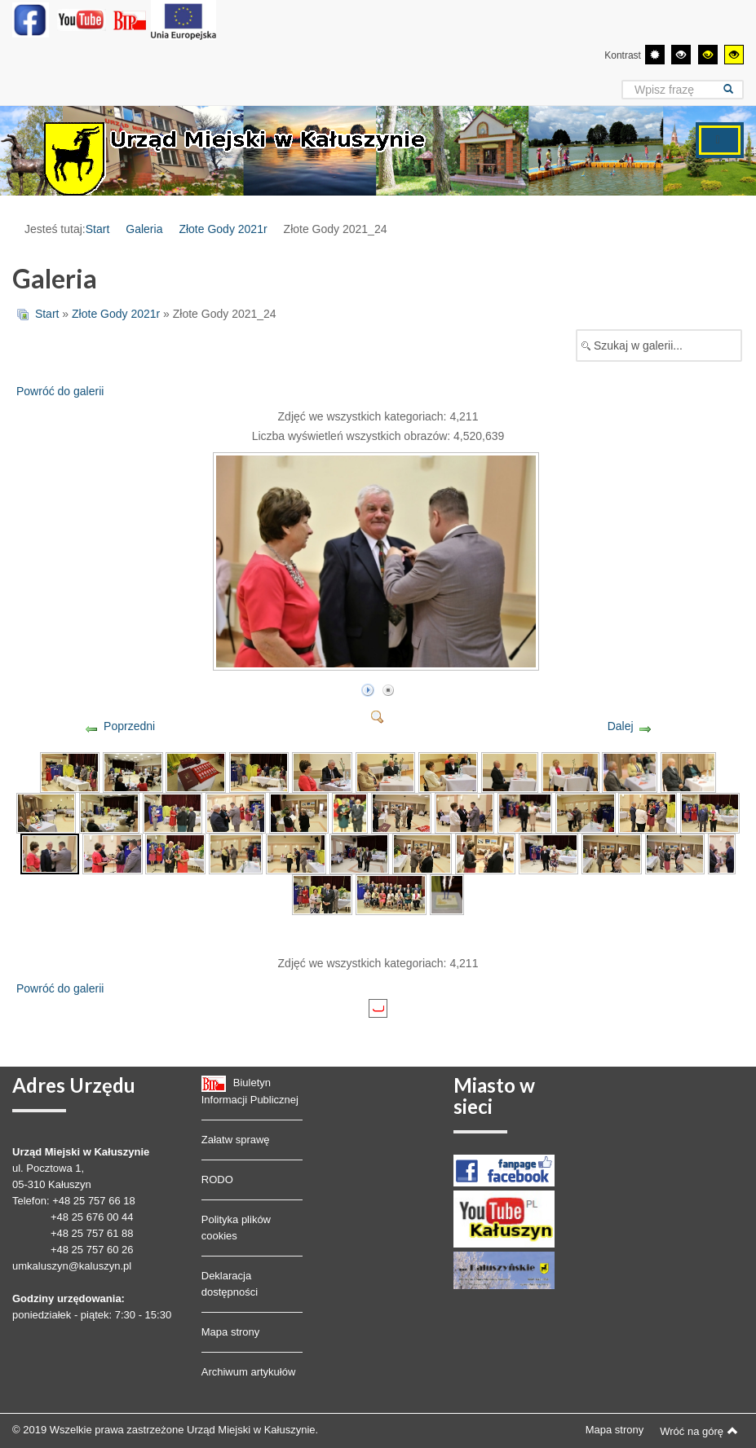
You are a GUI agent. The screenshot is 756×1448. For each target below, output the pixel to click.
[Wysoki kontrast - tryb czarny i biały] (681, 54)
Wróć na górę (699, 1431)
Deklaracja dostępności (229, 1284)
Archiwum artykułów (248, 1372)
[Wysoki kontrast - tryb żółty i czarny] (734, 54)
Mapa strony (230, 1332)
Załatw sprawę (235, 1139)
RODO (217, 1179)
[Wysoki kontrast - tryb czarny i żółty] (708, 54)
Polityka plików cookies (236, 1227)
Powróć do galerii (60, 391)
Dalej (621, 726)
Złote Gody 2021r (223, 228)
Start (98, 228)
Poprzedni (129, 726)
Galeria (144, 228)
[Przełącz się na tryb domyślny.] (655, 54)
